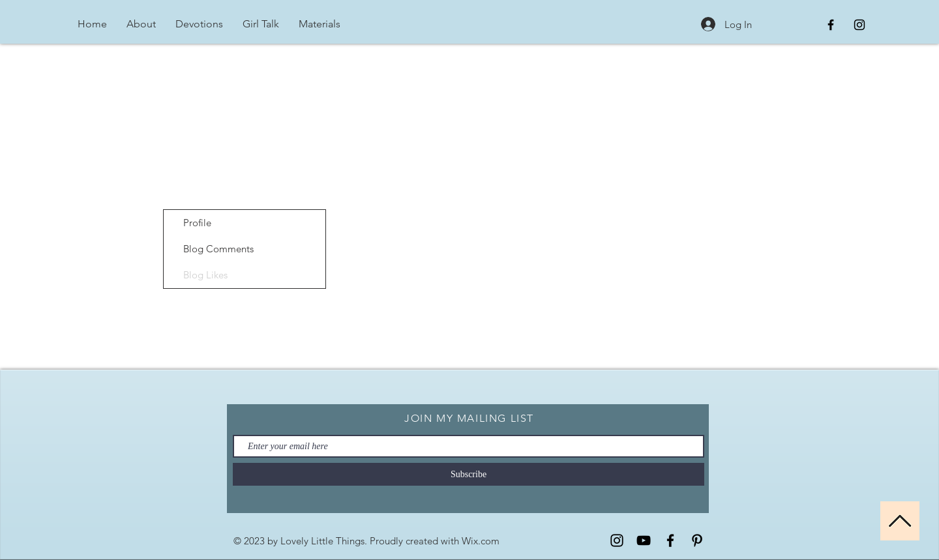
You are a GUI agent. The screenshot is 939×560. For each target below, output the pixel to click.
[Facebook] (670, 540)
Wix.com (480, 541)
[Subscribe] (468, 474)
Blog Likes (205, 275)
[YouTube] (643, 540)
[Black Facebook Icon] (831, 25)
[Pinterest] (697, 540)
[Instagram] (616, 540)
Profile (197, 222)
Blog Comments (218, 249)
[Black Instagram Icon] (859, 25)
